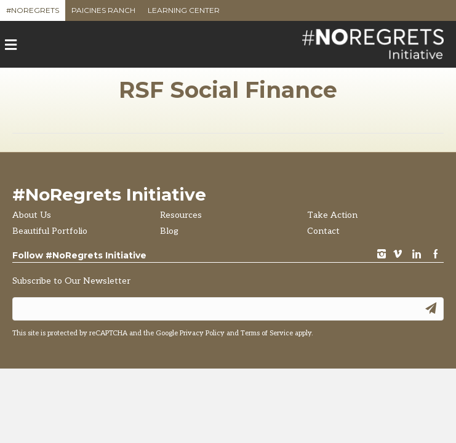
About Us (31, 215)
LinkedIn (416, 255)
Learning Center (184, 13)
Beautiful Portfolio (49, 231)
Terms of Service (267, 333)
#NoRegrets (32, 13)
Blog (169, 231)
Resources (181, 215)
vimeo (397, 255)
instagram (381, 255)
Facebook (435, 255)
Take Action (332, 215)
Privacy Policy (202, 333)
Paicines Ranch (103, 13)
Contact (323, 231)
